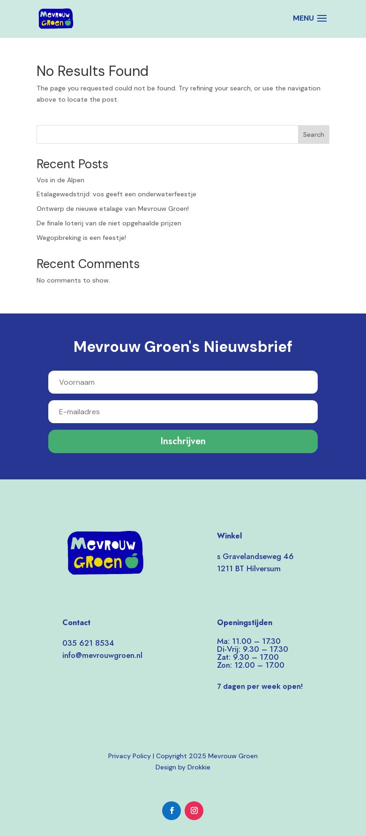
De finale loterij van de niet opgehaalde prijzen (109, 223)
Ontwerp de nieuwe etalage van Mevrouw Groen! (113, 208)
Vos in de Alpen (60, 180)
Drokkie (198, 767)
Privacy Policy (129, 756)
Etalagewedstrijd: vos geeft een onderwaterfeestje (116, 194)
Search (313, 134)
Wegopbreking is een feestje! (81, 237)
